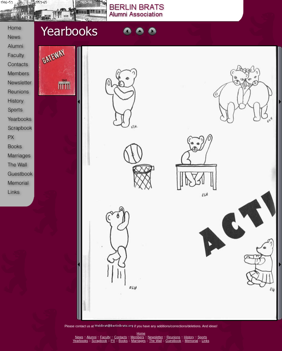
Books (123, 340)
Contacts (120, 337)
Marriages (138, 340)
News (79, 337)
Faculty (105, 337)
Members (137, 337)
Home (141, 333)
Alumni (92, 337)
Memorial (191, 340)
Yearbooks (80, 340)
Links (205, 340)
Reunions (173, 337)
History (189, 337)
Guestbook (173, 340)
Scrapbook (99, 340)
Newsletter (155, 337)
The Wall (155, 340)
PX (113, 340)
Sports (202, 337)
